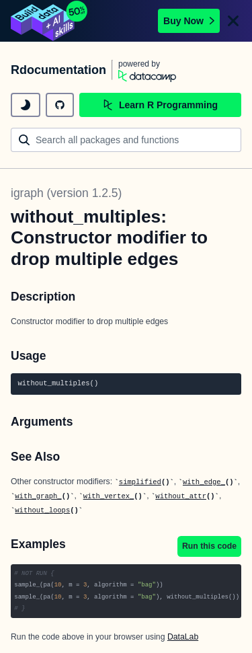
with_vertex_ (108, 496)
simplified (140, 482)
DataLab (182, 637)
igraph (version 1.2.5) (66, 193)
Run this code (209, 546)
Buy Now (188, 20)
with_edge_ (204, 482)
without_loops (42, 510)
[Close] (233, 20)
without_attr (180, 496)
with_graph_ (38, 496)
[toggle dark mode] (25, 105)
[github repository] (60, 105)
